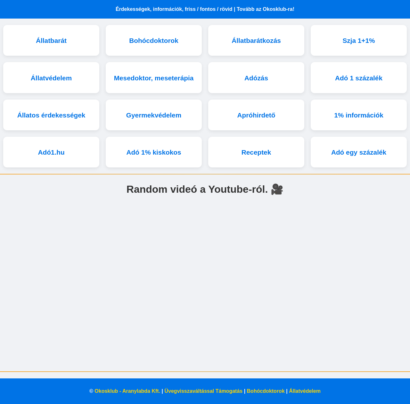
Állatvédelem (305, 391)
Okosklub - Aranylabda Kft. (127, 391)
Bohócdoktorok (266, 391)
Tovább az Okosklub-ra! (265, 9)
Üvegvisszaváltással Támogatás (204, 391)
